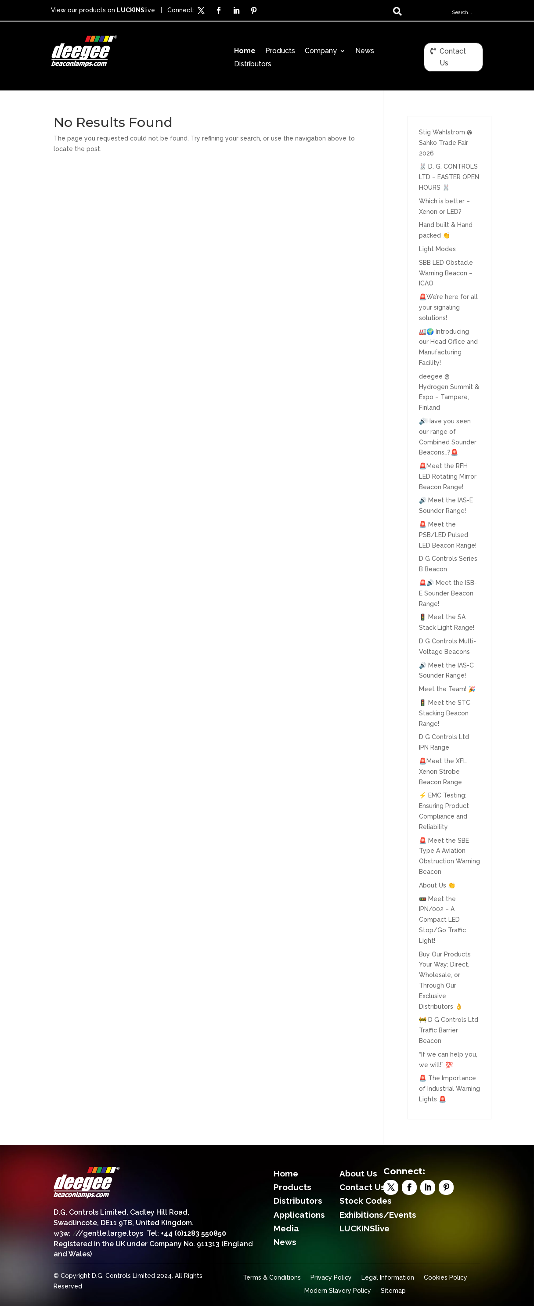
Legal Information (387, 1277)
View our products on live (103, 10)
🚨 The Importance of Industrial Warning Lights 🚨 (449, 1089)
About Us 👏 (437, 885)
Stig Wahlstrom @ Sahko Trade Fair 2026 (445, 143)
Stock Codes (365, 1200)
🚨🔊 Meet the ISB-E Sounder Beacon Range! (448, 593)
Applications (299, 1214)
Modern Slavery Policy (337, 1291)
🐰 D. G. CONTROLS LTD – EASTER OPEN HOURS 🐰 (449, 177)
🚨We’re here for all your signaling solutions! (448, 307)
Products (280, 51)
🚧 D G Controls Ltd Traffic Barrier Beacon (448, 1030)
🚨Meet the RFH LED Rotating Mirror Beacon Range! (447, 476)
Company (321, 51)
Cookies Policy (445, 1277)
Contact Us (453, 57)
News (364, 51)
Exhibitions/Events (377, 1214)
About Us (358, 1173)
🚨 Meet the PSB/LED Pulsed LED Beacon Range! (447, 535)
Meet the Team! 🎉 (447, 689)
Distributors (252, 64)
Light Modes (437, 249)
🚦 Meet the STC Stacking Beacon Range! (444, 713)
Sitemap (393, 1291)
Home (245, 51)
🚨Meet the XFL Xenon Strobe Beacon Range (443, 772)
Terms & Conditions (272, 1277)
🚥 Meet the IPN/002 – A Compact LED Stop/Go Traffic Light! (442, 919)
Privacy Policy (331, 1277)
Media (286, 1228)
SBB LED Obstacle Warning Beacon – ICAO (446, 273)
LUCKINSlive (364, 1228)
